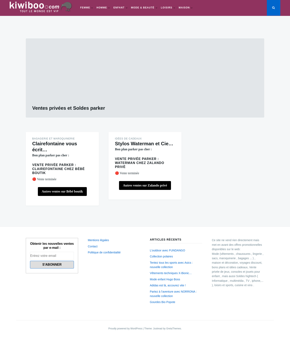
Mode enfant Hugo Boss (165, 279)
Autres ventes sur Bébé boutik (62, 191)
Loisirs (166, 7)
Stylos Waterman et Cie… (144, 143)
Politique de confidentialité (104, 252)
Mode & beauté (142, 7)
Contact (92, 246)
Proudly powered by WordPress (125, 328)
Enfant (118, 7)
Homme (101, 7)
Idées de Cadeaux (128, 138)
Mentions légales (98, 240)
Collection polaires (161, 256)
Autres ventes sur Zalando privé (145, 185)
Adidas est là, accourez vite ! (168, 285)
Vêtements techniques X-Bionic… (171, 273)
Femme (85, 7)
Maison (184, 7)
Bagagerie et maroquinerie (53, 138)
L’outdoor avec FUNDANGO (167, 250)
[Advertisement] (145, 75)
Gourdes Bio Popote (162, 302)
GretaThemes (173, 328)
